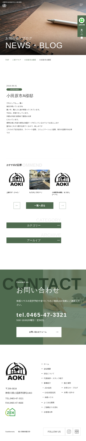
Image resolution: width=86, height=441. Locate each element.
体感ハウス (49, 397)
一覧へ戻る (39, 205)
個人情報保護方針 (24, 431)
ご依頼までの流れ (51, 407)
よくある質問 (49, 402)
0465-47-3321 (46, 315)
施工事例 (67, 383)
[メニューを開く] (81, 4)
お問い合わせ (69, 392)
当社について (49, 373)
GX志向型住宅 (50, 392)
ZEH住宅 (48, 387)
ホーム (46, 364)
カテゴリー (34, 225)
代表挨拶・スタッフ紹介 (53, 378)
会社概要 (47, 368)
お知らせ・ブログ (71, 387)
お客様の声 (48, 412)
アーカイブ (34, 240)
